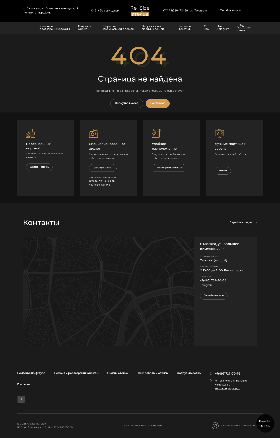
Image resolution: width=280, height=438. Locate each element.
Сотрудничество (189, 373)
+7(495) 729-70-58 (213, 280)
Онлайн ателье (117, 373)
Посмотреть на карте (169, 168)
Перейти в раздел (243, 222)
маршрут (44, 12)
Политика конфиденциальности (142, 426)
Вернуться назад (127, 103)
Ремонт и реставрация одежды (76, 373)
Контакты (23, 384)
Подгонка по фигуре (31, 373)
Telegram (200, 10)
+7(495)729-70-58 (175, 10)
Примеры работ (102, 168)
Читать (223, 171)
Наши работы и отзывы (152, 373)
